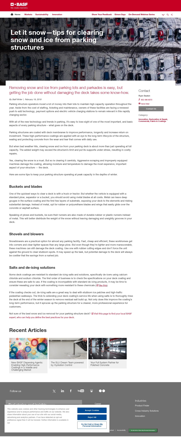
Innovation (57, 14)
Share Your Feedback (102, 14)
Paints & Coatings (159, 121)
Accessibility (125, 431)
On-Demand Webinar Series (142, 14)
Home (17, 14)
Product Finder (141, 406)
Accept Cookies (92, 410)
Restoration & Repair (159, 119)
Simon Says (120, 14)
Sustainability (41, 14)
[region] (57, 418)
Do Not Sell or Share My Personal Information (148, 431)
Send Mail (144, 103)
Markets (28, 14)
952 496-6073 (146, 99)
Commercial (144, 121)
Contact (114, 431)
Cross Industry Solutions (146, 411)
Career (98, 404)
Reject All (92, 417)
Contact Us (151, 109)
